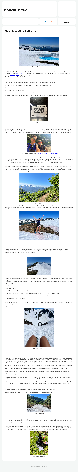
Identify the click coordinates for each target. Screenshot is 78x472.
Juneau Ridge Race (14, 75)
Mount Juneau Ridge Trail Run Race (21, 31)
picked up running (19, 73)
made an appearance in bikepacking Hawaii (47, 153)
